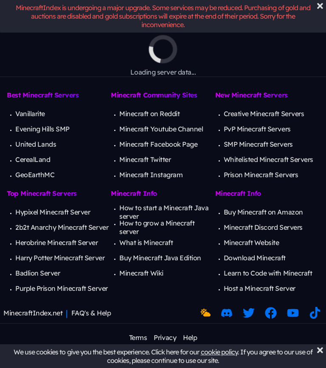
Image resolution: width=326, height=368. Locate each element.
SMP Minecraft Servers (258, 144)
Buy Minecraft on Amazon (263, 212)
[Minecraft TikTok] (315, 313)
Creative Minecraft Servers (264, 113)
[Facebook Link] (271, 313)
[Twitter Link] (249, 313)
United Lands (35, 144)
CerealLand (32, 159)
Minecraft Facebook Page (158, 144)
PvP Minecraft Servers (257, 129)
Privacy (165, 337)
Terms (138, 337)
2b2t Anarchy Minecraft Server (61, 227)
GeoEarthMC (34, 174)
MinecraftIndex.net (32, 313)
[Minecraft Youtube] (293, 313)
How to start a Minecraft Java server (163, 212)
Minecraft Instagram (151, 174)
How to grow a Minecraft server (156, 227)
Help (190, 337)
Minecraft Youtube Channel (161, 129)
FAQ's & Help (91, 313)
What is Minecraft (146, 242)
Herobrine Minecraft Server (56, 242)
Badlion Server (37, 273)
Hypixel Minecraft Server (52, 212)
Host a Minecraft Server (259, 288)
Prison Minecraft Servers (261, 174)
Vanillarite (30, 113)
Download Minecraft (255, 258)
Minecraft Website (251, 242)
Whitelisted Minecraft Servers (268, 159)
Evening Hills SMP (42, 129)
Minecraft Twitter (145, 159)
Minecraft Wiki (141, 273)
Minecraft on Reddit (149, 113)
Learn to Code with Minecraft (268, 273)
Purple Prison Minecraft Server (61, 288)
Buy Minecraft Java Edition (160, 258)
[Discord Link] (227, 313)
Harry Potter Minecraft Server (59, 258)
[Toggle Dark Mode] (205, 313)
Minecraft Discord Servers (263, 227)
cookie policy (219, 352)
